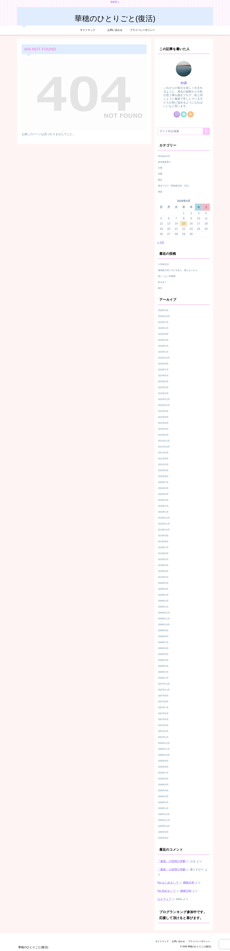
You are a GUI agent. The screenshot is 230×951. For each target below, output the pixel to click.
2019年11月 (164, 523)
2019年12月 (164, 518)
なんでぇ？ (164, 899)
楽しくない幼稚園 (166, 276)
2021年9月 (163, 452)
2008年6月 (163, 648)
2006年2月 (163, 802)
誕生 (160, 288)
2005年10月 (164, 826)
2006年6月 (163, 778)
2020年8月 (163, 476)
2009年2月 (163, 601)
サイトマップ (162, 941)
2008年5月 (163, 654)
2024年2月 (163, 346)
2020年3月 (163, 500)
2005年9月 (163, 832)
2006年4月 (163, 790)
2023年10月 (164, 357)
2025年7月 (163, 322)
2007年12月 (164, 684)
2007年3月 (163, 725)
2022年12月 (164, 399)
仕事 (160, 168)
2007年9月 (163, 695)
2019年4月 (163, 565)
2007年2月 (163, 731)
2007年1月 (163, 737)
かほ (184, 82)
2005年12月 (164, 814)
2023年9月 (163, 363)
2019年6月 (163, 553)
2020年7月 (163, 482)
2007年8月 (163, 701)
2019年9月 (163, 535)
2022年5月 (163, 429)
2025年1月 (163, 328)
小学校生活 (163, 264)
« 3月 (160, 242)
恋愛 (160, 174)
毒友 (160, 179)
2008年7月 (163, 642)
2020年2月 (163, 506)
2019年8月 (163, 541)
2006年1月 (163, 808)
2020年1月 (163, 512)
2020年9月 (163, 470)
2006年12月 (164, 743)
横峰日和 (188, 882)
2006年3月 (163, 796)
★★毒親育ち (164, 162)
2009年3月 (163, 595)
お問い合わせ (178, 941)
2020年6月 (163, 488)
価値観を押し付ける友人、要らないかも (177, 270)
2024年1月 (163, 352)
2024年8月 (163, 334)
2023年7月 (163, 369)
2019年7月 (163, 547)
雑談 (160, 191)
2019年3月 (163, 571)
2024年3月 (163, 340)
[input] (183, 131)
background (164, 156)
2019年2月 (163, 577)
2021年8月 (163, 458)
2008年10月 (164, 624)
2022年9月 (163, 411)
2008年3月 (163, 666)
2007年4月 (163, 719)
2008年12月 (164, 612)
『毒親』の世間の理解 (171, 861)
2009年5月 (163, 583)
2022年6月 (163, 423)
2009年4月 (163, 589)
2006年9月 (163, 761)
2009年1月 (163, 606)
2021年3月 (163, 464)
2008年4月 (163, 660)
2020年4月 (163, 494)
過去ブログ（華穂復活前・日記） (174, 185)
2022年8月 (163, 417)
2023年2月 (163, 393)
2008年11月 (164, 618)
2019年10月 (164, 529)
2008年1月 (163, 678)
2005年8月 (163, 838)
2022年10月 (164, 405)
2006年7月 (163, 772)
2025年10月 (164, 316)
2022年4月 (163, 435)
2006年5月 (163, 784)
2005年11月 (164, 820)
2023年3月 (163, 387)
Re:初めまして (166, 890)
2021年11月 (164, 440)
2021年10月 (164, 446)
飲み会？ (162, 282)
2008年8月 (163, 636)
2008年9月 (163, 630)
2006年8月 (163, 767)
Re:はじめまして (168, 882)
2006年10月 (164, 755)
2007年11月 (164, 689)
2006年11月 (164, 749)
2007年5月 (163, 713)
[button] (206, 131)
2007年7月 (163, 707)
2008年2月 (163, 672)
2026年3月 (163, 310)
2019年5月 (163, 559)
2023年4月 (163, 381)
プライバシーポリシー (199, 941)
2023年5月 (163, 375)
